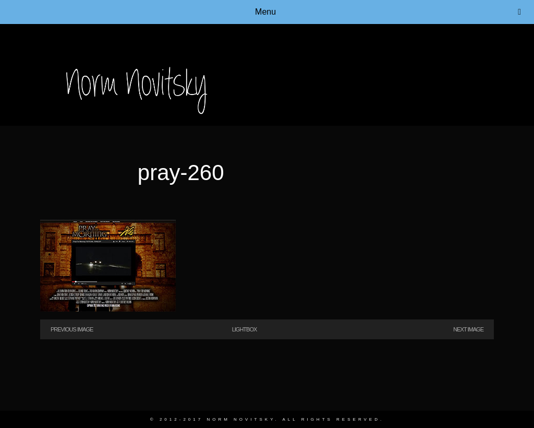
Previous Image (72, 329)
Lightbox (244, 329)
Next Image (468, 329)
